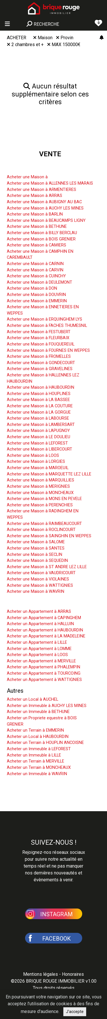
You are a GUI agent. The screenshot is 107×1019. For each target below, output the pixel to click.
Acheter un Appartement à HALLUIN (40, 623)
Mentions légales (40, 974)
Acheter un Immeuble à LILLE (34, 755)
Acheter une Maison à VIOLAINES (38, 579)
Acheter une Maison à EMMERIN (37, 301)
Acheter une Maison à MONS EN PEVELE (44, 498)
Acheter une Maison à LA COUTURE (40, 406)
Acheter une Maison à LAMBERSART (41, 424)
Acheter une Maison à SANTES (35, 548)
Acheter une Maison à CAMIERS (36, 245)
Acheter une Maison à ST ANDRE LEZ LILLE (47, 566)
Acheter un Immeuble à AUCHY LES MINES (46, 705)
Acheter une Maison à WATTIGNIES (40, 585)
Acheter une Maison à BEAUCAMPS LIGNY (46, 220)
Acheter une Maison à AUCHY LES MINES (45, 208)
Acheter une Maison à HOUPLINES (38, 393)
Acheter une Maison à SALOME (36, 542)
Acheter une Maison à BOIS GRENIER (41, 239)
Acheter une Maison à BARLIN (35, 214)
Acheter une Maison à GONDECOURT (41, 362)
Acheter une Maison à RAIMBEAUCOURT (44, 523)
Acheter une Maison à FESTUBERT (38, 331)
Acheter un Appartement (37, 602)
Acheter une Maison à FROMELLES (39, 356)
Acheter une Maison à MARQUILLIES (40, 480)
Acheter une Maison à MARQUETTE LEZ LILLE (49, 474)
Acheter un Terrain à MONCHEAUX (39, 767)
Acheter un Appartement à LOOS (37, 654)
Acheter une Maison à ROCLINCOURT (41, 529)
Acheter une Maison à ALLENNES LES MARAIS (50, 183)
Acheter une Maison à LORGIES (36, 461)
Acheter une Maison (32, 168)
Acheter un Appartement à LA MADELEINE (46, 636)
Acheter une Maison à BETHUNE (37, 226)
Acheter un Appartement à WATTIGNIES (44, 679)
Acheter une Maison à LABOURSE (38, 418)
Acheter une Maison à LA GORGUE (39, 412)
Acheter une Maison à (27, 177)
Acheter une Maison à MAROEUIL (37, 467)
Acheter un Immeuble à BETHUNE (38, 711)
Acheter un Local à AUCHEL (32, 699)
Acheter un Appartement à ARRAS (39, 611)
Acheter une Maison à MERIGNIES (38, 486)
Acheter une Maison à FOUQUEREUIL (40, 344)
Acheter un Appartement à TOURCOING (43, 673)
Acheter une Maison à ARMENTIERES (41, 189)
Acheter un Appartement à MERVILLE (41, 661)
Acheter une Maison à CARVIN (35, 270)
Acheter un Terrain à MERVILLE (35, 761)
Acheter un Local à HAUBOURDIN (37, 736)
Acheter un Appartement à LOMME (39, 648)
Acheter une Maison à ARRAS (34, 195)
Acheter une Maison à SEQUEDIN (37, 560)
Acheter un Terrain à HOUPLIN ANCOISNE (45, 742)
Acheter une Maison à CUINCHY (36, 276)
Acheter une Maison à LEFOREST (37, 443)
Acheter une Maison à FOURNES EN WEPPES (48, 350)
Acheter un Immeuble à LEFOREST (39, 749)
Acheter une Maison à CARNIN (35, 263)
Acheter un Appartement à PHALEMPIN (43, 667)
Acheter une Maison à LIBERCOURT (39, 449)
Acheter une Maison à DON (32, 288)
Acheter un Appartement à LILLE (37, 642)
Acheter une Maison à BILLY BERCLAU (42, 232)
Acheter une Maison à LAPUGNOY (38, 430)
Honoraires (73, 974)
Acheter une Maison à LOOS (33, 455)
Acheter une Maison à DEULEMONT (39, 282)
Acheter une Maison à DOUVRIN (36, 294)
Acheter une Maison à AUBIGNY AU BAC (44, 202)
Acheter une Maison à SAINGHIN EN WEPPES (49, 536)
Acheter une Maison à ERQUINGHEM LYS (44, 319)
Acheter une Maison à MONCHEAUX (40, 492)
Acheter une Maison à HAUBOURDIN (40, 387)
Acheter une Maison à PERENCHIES (40, 505)
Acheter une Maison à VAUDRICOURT (41, 572)
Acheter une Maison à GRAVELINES (39, 368)
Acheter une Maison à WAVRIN (35, 591)
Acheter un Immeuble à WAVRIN (37, 773)
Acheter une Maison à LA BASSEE (38, 399)
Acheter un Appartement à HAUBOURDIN (45, 630)
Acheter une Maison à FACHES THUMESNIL (47, 325)
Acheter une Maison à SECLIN (34, 554)
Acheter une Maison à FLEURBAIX (38, 337)
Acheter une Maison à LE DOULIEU (38, 437)
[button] (53, 913)
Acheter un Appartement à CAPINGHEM (44, 617)
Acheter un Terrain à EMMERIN (35, 730)
